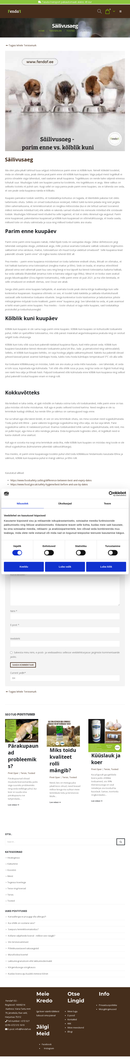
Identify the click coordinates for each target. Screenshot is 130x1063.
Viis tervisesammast (18, 944)
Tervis (24, 773)
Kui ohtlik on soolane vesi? (21, 924)
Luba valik (65, 566)
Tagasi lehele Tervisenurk (20, 45)
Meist (10, 876)
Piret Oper (13, 773)
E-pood (71, 1018)
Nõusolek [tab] (22, 503)
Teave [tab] (107, 503)
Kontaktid (72, 1022)
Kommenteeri (18, 574)
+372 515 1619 (17, 1028)
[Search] (120, 842)
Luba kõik (106, 566)
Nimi (13, 611)
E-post (14, 624)
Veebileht (15, 638)
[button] (99, 11)
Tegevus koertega (16, 883)
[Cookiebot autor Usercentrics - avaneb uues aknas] (111, 493)
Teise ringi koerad (16, 889)
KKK (69, 1026)
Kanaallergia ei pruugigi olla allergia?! (27, 918)
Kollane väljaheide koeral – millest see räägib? (32, 937)
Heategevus (13, 857)
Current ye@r (65, 676)
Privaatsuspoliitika (108, 1008)
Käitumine (12, 864)
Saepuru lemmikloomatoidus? (23, 931)
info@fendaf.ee (23, 1032)
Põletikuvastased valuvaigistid (23, 950)
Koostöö (11, 870)
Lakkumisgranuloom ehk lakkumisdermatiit (30, 963)
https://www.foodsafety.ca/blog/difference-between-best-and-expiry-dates (51, 480)
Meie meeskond (76, 1030)
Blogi (70, 1034)
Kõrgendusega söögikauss (22, 970)
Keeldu (24, 566)
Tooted (31, 773)
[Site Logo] (14, 11)
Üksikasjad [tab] (65, 503)
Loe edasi (13, 805)
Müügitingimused (107, 1012)
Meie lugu (73, 1014)
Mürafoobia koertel (18, 957)
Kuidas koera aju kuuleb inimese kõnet (28, 976)
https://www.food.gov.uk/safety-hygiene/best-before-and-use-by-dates (49, 484)
